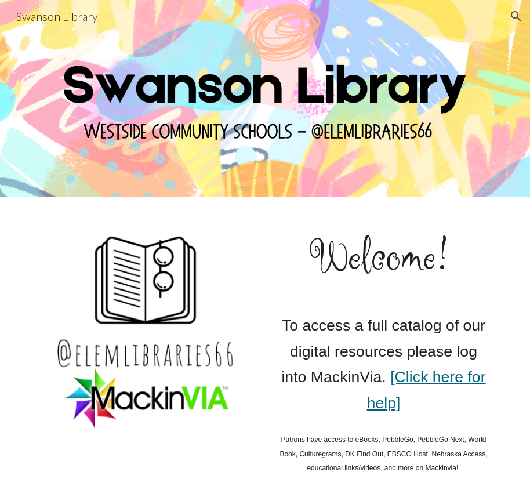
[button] (516, 16)
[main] (383, 257)
